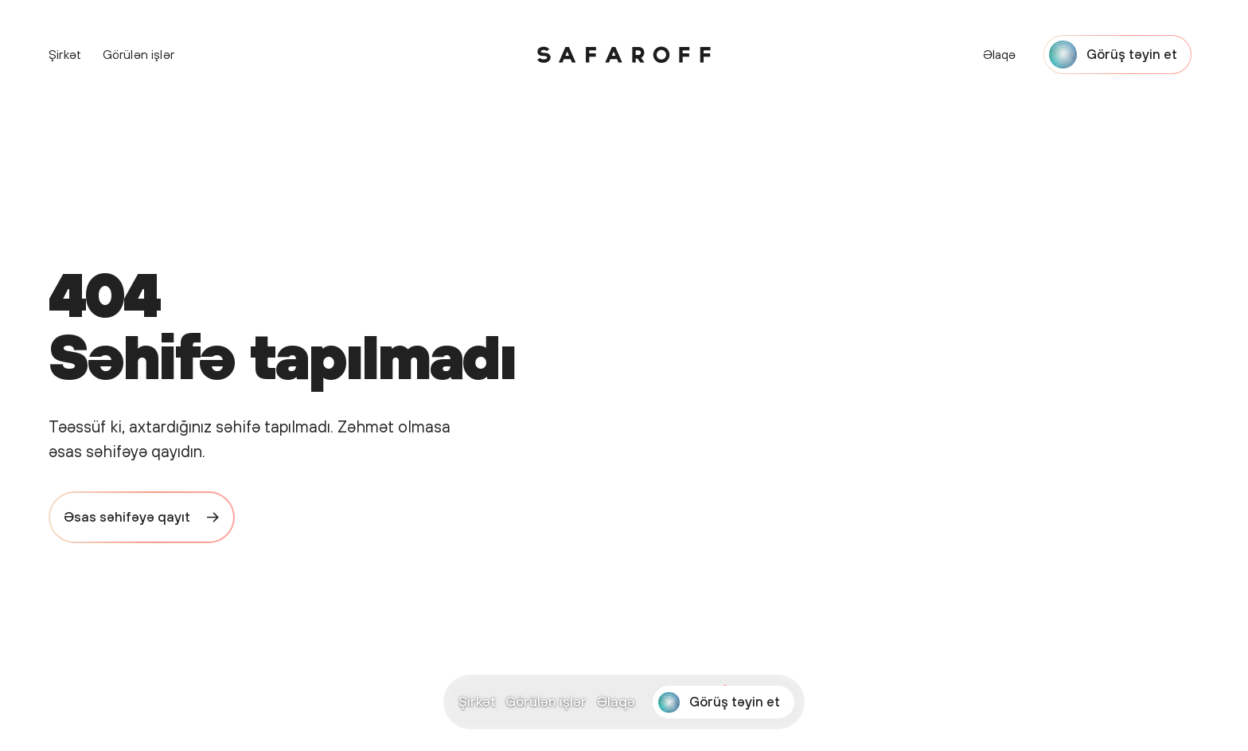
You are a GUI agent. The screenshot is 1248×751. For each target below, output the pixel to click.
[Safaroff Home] (624, 55)
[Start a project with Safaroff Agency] (724, 702)
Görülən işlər (546, 702)
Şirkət (477, 702)
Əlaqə (616, 702)
